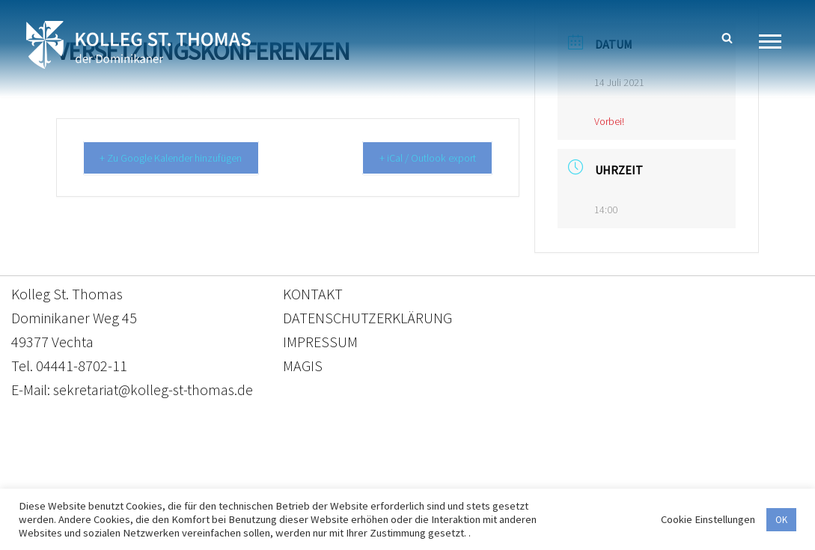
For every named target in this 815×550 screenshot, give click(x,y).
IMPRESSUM (320, 342)
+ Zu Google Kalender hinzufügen (181, 158)
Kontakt (266, 480)
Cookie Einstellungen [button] (708, 519)
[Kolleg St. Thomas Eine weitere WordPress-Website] (138, 45)
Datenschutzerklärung (393, 480)
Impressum (530, 480)
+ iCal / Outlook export (420, 158)
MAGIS (303, 366)
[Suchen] (727, 37)
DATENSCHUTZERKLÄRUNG (367, 318)
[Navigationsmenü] (776, 41)
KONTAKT (313, 294)
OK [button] (781, 519)
